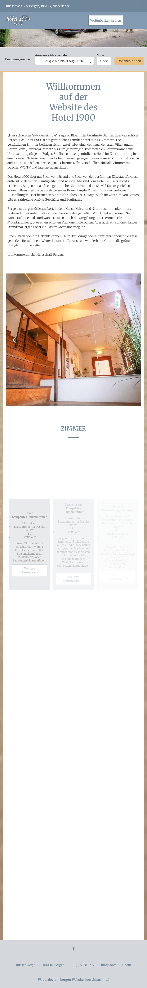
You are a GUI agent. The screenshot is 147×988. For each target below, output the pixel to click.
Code (100, 55)
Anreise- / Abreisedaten (52, 55)
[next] (133, 339)
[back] (14, 339)
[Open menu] (138, 6)
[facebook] (73, 949)
